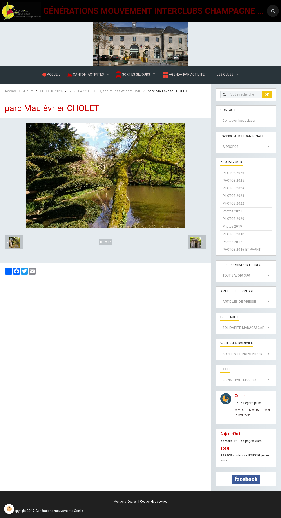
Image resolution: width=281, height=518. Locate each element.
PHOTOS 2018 (233, 234)
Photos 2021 (232, 211)
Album (28, 91)
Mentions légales (125, 502)
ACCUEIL (51, 74)
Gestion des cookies (153, 502)
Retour (105, 242)
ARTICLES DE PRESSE (239, 302)
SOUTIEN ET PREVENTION (242, 354)
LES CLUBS (222, 74)
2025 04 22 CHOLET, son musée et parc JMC (105, 91)
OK (267, 94)
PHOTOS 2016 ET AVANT (242, 250)
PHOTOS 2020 (233, 219)
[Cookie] (9, 509)
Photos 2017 (232, 242)
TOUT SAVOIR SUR (236, 276)
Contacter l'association (239, 121)
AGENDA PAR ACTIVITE (183, 75)
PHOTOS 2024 (233, 188)
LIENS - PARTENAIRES (240, 380)
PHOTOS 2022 (233, 204)
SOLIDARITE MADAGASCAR (243, 328)
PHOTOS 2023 (233, 196)
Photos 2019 (232, 226)
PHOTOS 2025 (51, 91)
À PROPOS (231, 147)
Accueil (11, 91)
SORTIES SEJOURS (133, 74)
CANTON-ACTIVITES (86, 74)
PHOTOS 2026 (233, 173)
